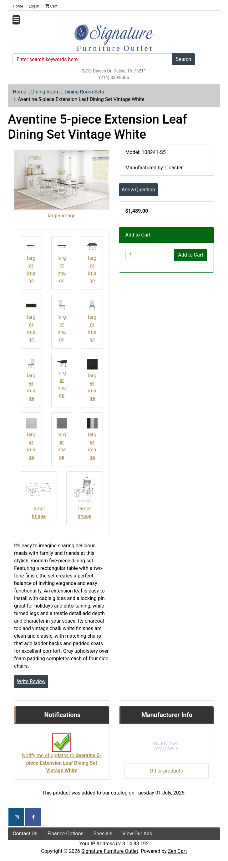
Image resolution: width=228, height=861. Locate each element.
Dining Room (45, 92)
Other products (166, 771)
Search (183, 59)
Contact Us (25, 834)
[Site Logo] (114, 37)
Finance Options (66, 834)
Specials (103, 834)
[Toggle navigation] (16, 19)
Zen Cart (177, 851)
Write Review (31, 681)
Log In (34, 6)
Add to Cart (190, 255)
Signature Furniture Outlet (109, 851)
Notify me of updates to (61, 756)
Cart (51, 6)
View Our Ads (137, 834)
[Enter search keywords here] (92, 59)
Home (18, 6)
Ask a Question (138, 190)
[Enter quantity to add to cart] (150, 255)
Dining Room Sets (84, 92)
